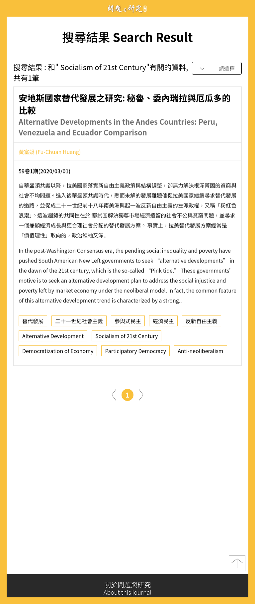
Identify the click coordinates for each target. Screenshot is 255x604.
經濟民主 (163, 324)
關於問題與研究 (127, 588)
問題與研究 (127, 8)
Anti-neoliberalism (200, 354)
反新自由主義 (201, 324)
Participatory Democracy (135, 354)
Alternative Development (53, 339)
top (237, 568)
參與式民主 (128, 324)
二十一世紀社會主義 (79, 324)
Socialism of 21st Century (126, 339)
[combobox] (216, 68)
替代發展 (32, 324)
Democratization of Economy (57, 354)
